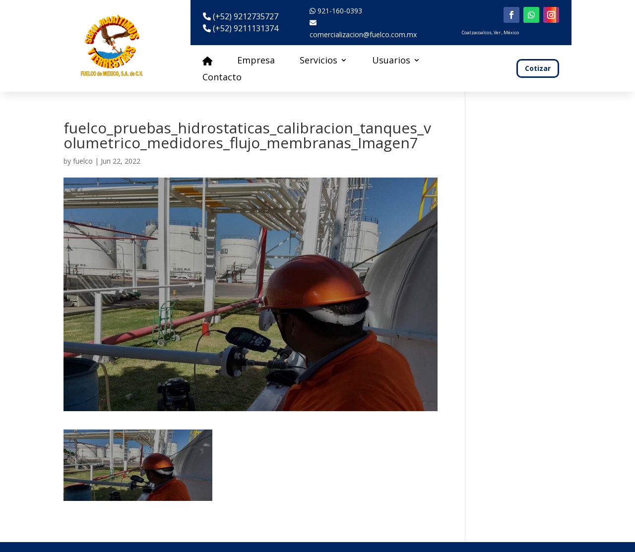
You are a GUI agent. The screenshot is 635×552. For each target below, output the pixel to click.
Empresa (256, 61)
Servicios (318, 61)
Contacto (222, 78)
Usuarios (391, 61)
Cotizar (538, 68)
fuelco (83, 161)
